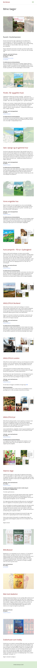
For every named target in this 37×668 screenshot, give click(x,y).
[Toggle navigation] (33, 2)
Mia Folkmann (6, 2)
